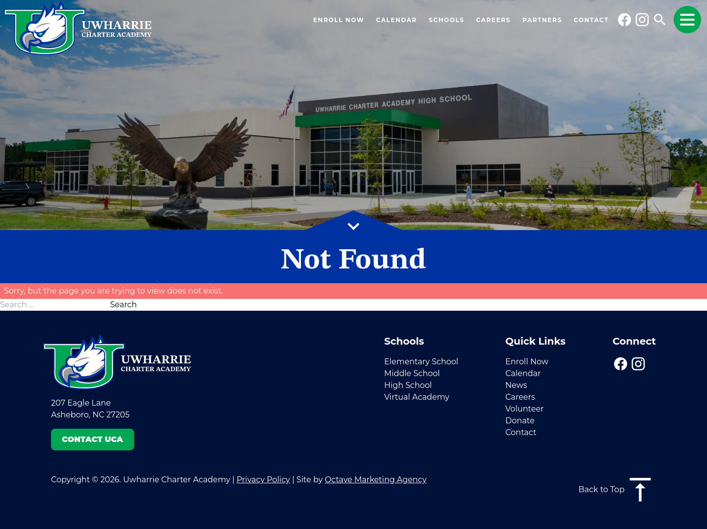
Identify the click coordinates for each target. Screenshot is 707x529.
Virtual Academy (416, 397)
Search (123, 304)
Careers (493, 20)
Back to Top (617, 489)
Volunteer (524, 408)
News (516, 385)
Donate (519, 420)
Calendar (396, 20)
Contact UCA (92, 439)
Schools (446, 20)
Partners (542, 20)
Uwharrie (117, 29)
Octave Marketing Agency (375, 479)
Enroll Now (338, 20)
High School (408, 385)
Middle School (411, 373)
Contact (591, 20)
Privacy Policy (263, 479)
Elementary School (421, 361)
